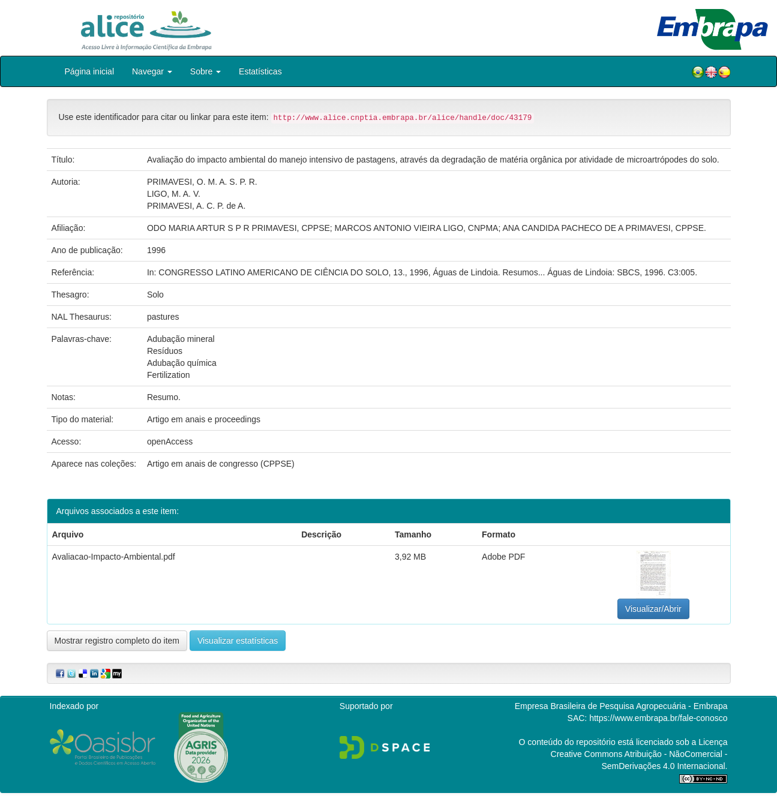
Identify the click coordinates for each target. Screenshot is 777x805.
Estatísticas (260, 71)
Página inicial (90, 71)
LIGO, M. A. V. (173, 194)
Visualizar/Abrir (653, 609)
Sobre (205, 71)
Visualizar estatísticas (237, 640)
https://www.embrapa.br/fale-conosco (658, 718)
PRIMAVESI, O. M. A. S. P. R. (202, 182)
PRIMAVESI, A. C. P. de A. (196, 206)
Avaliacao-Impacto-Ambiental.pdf (113, 556)
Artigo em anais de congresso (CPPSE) (221, 463)
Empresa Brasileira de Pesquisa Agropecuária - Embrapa (621, 706)
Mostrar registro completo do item (117, 640)
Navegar (152, 71)
